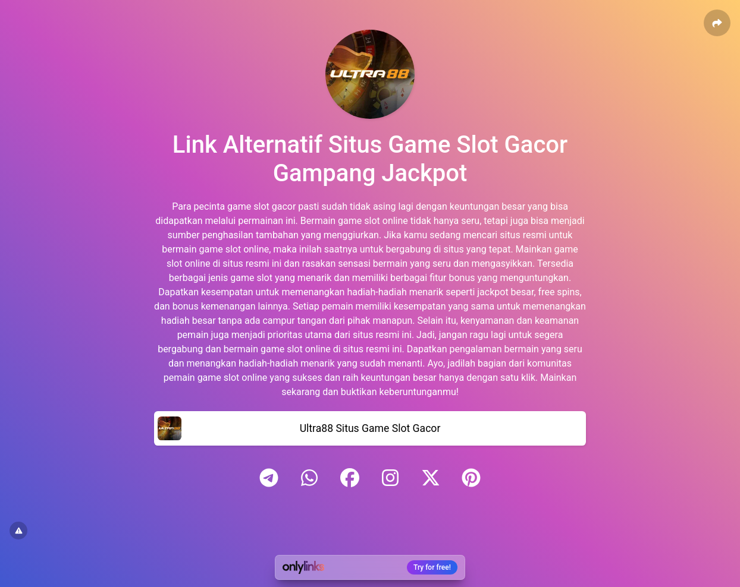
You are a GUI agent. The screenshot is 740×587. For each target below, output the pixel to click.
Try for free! (432, 567)
